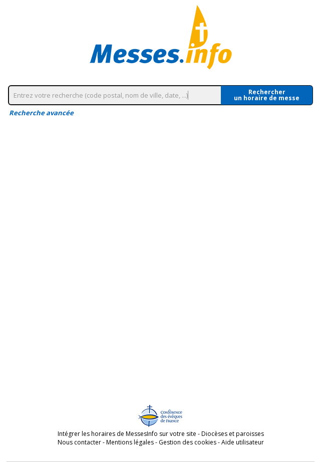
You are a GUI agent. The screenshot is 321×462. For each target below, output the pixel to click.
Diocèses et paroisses (232, 433)
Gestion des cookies (187, 442)
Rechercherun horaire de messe (266, 95)
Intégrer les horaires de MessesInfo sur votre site (127, 433)
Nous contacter (79, 442)
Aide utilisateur (242, 442)
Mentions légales (130, 442)
